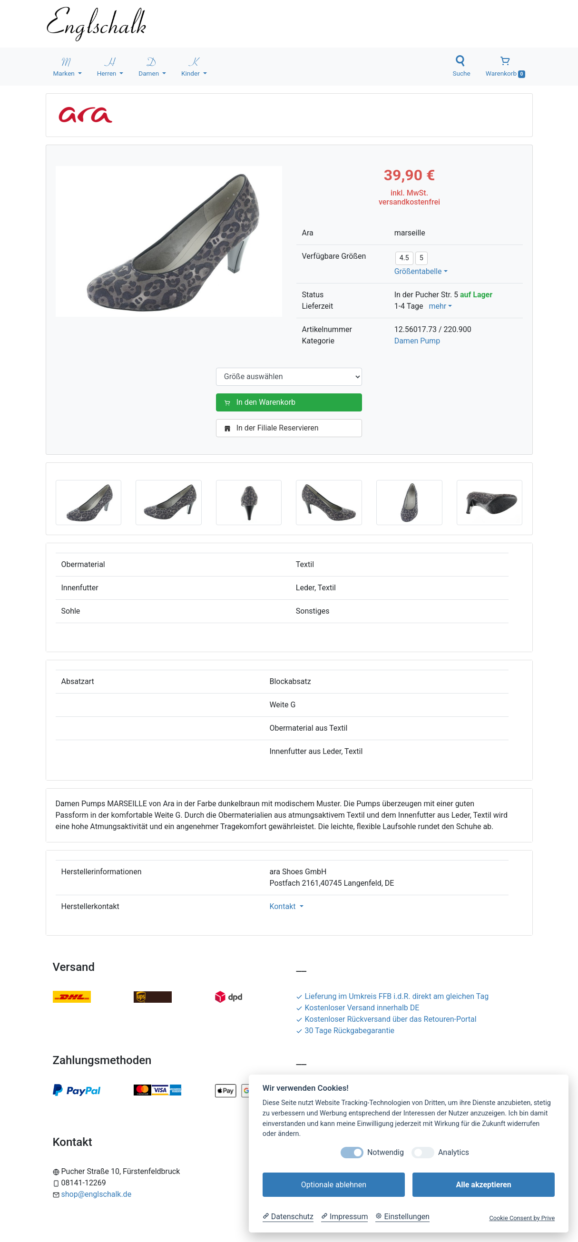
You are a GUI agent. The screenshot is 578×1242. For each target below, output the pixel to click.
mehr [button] (437, 306)
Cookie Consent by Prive (522, 1218)
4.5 (404, 258)
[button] (89, 502)
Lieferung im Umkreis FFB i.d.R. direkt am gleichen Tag (392, 996)
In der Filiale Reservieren (273, 427)
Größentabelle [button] (418, 271)
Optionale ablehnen (333, 1184)
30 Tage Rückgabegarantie (345, 1030)
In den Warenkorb (261, 402)
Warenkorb (505, 66)
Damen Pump (417, 340)
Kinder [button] (191, 66)
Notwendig (385, 1152)
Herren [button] (107, 66)
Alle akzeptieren (483, 1184)
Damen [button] (149, 66)
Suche (461, 66)
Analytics (453, 1152)
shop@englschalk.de (96, 1194)
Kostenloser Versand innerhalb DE (357, 1007)
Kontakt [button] (283, 906)
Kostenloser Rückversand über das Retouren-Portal (386, 1019)
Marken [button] (65, 66)
